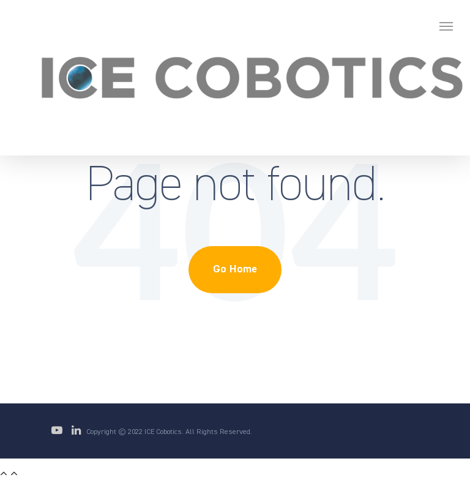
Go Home (235, 269)
